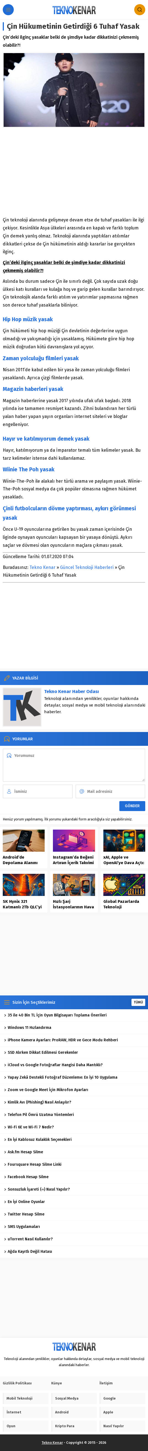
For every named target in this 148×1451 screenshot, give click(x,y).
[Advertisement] (74, 172)
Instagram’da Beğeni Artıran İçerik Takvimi (73, 860)
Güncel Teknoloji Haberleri (87, 567)
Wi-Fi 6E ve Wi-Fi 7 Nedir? (29, 1127)
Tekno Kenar (42, 567)
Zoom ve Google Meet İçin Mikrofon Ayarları (46, 1089)
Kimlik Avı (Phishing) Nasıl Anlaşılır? (37, 1102)
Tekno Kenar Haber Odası (71, 691)
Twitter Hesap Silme (24, 1214)
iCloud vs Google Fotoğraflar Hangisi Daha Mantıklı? (53, 1065)
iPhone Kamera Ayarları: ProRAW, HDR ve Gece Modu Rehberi (61, 1040)
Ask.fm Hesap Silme (23, 1152)
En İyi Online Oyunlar (24, 1201)
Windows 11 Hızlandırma (27, 1027)
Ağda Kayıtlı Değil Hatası (28, 1251)
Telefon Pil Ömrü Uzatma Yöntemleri (39, 1114)
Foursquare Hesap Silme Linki (32, 1164)
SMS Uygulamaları (22, 1226)
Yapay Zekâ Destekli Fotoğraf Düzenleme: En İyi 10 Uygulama (60, 1077)
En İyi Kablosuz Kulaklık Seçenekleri (38, 1139)
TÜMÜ (138, 1002)
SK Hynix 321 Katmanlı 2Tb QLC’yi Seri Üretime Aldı (22, 907)
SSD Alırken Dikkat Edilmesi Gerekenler (41, 1052)
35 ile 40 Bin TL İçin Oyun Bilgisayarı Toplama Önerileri (55, 1015)
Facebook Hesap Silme (26, 1177)
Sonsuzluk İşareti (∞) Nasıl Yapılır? (37, 1189)
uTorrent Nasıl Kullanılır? (28, 1239)
